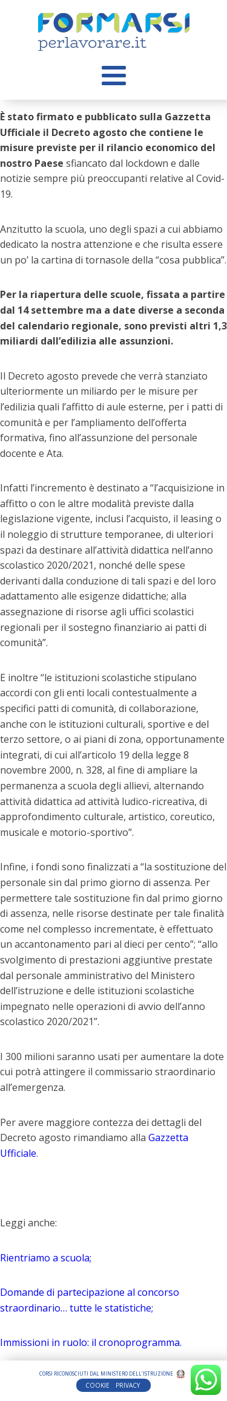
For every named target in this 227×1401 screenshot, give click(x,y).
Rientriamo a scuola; (45, 1257)
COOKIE (97, 1385)
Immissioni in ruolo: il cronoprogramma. (91, 1342)
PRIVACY (129, 1385)
